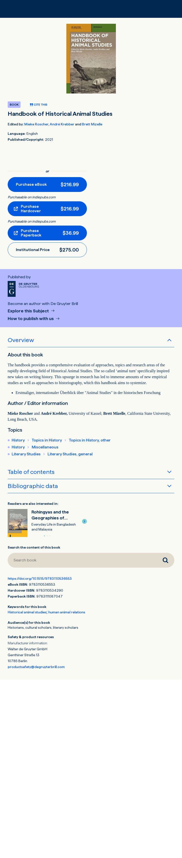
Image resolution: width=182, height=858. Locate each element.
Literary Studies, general (70, 454)
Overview (21, 340)
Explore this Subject (29, 311)
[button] (84, 521)
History (18, 440)
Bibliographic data (33, 485)
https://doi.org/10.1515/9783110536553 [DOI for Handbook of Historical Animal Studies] (40, 578)
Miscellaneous (45, 447)
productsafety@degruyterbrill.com (36, 667)
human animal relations (66, 612)
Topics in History (47, 440)
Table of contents (31, 471)
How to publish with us (31, 318)
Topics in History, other (90, 440)
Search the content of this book (34, 547)
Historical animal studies (27, 612)
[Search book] (82, 560)
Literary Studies (26, 454)
